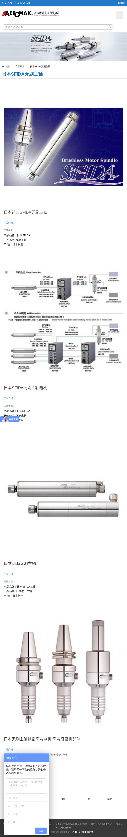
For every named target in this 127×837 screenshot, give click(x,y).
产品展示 (20, 66)
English (120, 2)
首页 (8, 66)
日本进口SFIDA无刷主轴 (25, 212)
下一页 (87, 799)
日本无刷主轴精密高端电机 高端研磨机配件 (42, 739)
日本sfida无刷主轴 (20, 563)
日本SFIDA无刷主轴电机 (25, 388)
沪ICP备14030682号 (82, 832)
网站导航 (119, 15)
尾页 (109, 799)
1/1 (63, 799)
